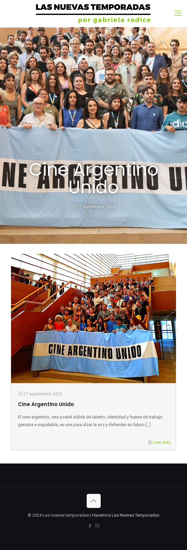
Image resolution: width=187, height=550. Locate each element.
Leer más (162, 442)
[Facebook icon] (90, 526)
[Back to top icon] (94, 501)
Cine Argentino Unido (46, 404)
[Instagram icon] (97, 526)
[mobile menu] (178, 13)
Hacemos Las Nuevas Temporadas (125, 515)
